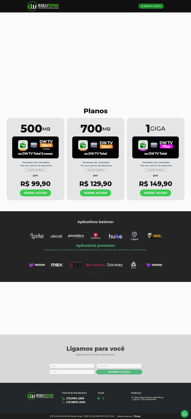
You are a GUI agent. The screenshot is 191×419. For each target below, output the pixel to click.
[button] (30, 243)
